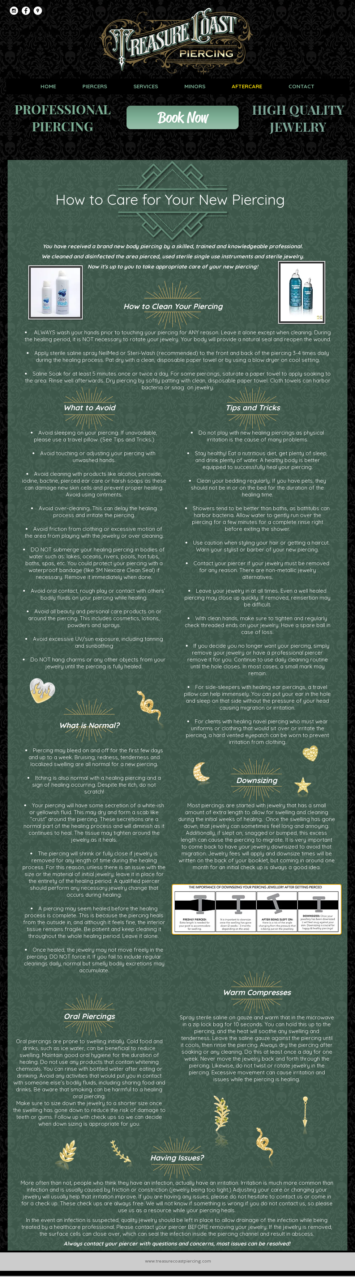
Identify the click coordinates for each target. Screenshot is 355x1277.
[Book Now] (183, 117)
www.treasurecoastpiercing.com (178, 1261)
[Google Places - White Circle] (38, 11)
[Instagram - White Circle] (14, 11)
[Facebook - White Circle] (26, 11)
